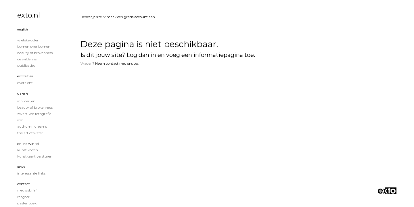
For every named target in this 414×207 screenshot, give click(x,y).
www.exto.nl (133, 82)
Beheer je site (91, 17)
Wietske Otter (28, 40)
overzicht (25, 82)
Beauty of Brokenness (35, 53)
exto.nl (28, 15)
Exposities (25, 76)
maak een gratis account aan (131, 17)
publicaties (26, 65)
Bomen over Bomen (33, 46)
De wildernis (27, 59)
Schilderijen (26, 101)
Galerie (22, 93)
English (22, 29)
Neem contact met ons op (116, 63)
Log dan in (141, 54)
